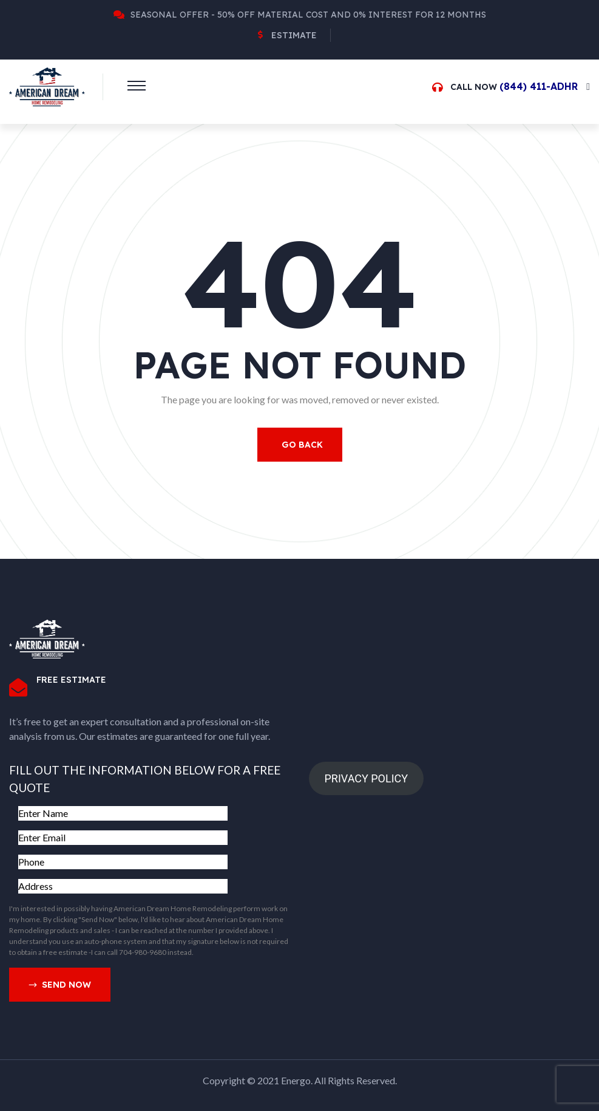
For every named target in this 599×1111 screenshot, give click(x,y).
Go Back (302, 444)
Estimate (294, 35)
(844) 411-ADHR (538, 86)
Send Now (60, 985)
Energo (296, 1080)
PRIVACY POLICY (366, 778)
